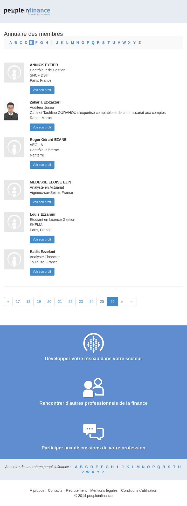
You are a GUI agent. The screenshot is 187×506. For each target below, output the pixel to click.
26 (112, 301)
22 (70, 301)
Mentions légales (103, 490)
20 (49, 301)
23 (81, 301)
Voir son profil (42, 90)
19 (39, 301)
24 (91, 301)
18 (28, 301)
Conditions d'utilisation (139, 490)
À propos (37, 490)
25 (102, 301)
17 (18, 301)
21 (60, 301)
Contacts (55, 490)
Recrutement (76, 490)
